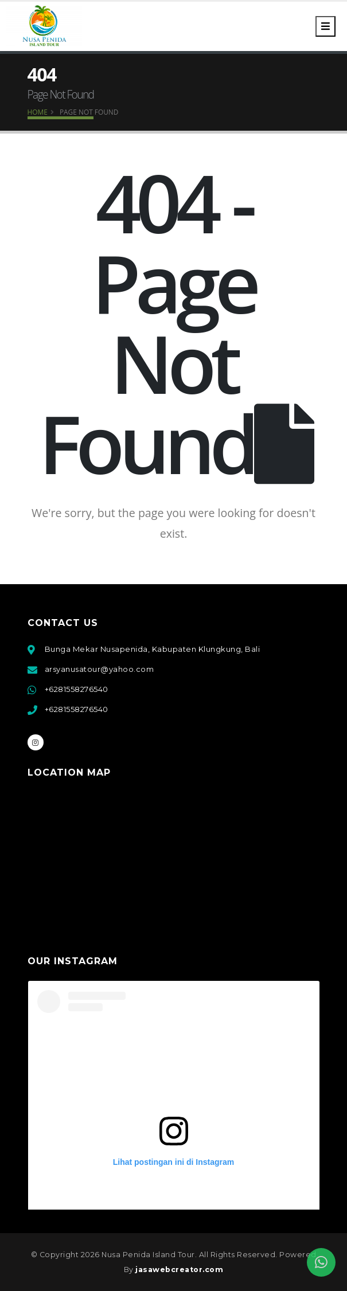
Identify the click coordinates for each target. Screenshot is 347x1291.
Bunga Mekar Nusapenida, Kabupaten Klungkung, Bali (152, 649)
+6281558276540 (76, 689)
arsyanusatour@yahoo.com (99, 669)
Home (38, 111)
